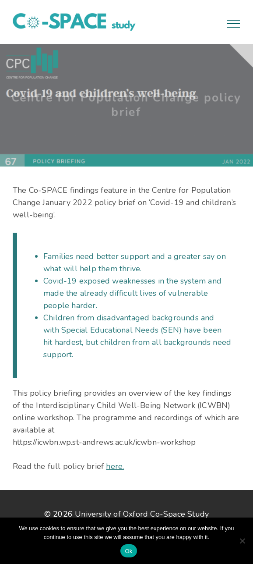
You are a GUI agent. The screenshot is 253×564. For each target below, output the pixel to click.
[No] (242, 540)
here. (115, 466)
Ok (128, 551)
